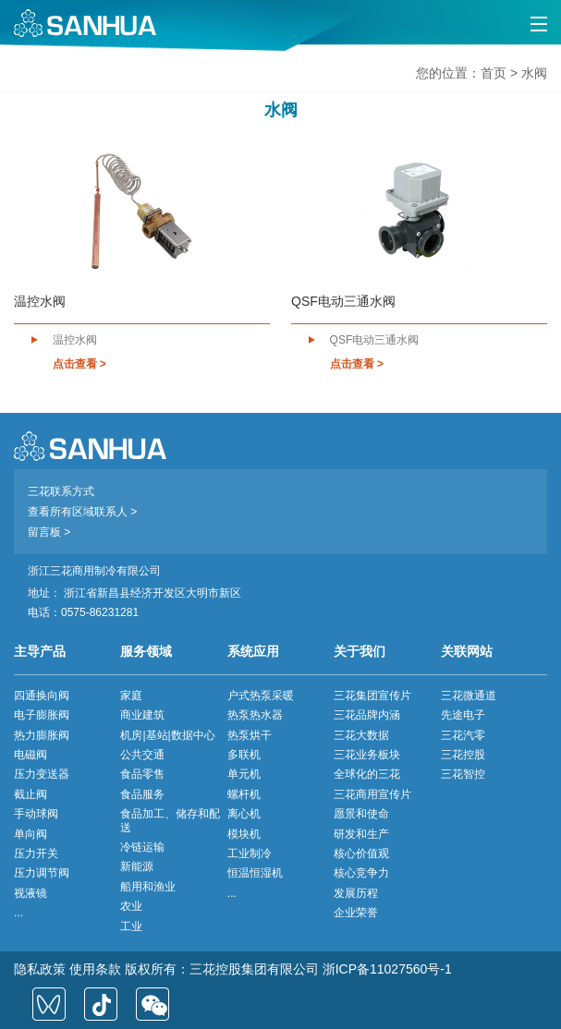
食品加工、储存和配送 (170, 820)
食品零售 (142, 774)
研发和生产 (361, 834)
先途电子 (463, 714)
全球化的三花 (367, 774)
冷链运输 (142, 847)
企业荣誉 (356, 912)
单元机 (244, 774)
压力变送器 (41, 774)
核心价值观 (361, 853)
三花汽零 (463, 735)
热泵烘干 (249, 735)
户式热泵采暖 (260, 695)
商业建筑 (142, 714)
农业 (131, 906)
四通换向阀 (41, 695)
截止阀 (30, 794)
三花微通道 (468, 695)
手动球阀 (36, 813)
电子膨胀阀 (41, 714)
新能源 (136, 866)
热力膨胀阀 (41, 735)
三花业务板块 (367, 754)
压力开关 (36, 853)
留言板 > (49, 532)
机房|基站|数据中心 (167, 735)
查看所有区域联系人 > (82, 511)
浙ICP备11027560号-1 (387, 969)
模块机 (244, 834)
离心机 (244, 813)
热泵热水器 (255, 714)
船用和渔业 (148, 886)
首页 (493, 73)
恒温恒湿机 (255, 872)
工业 (131, 926)
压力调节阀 (41, 872)
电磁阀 (30, 754)
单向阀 (30, 834)
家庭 (131, 695)
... (18, 912)
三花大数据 (361, 735)
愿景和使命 (361, 813)
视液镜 (30, 893)
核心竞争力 (361, 872)
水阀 (534, 73)
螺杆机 (244, 794)
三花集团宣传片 (372, 695)
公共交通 (142, 754)
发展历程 (356, 893)
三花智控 (463, 774)
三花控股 (463, 754)
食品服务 (142, 794)
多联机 (244, 754)
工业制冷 (249, 853)
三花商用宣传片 (372, 794)
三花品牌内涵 (367, 714)
